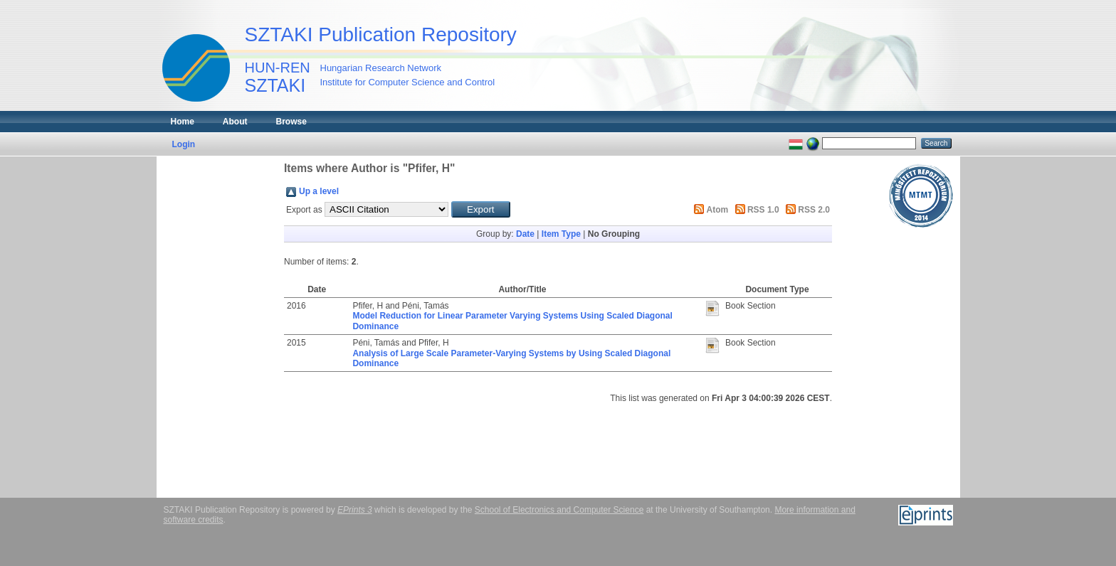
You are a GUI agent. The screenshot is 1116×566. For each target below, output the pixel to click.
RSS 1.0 (763, 210)
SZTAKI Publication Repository (381, 34)
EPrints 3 (354, 510)
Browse (291, 122)
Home (182, 122)
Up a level (319, 191)
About (235, 122)
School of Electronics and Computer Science (559, 510)
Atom (718, 210)
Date (525, 234)
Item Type (561, 234)
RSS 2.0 (814, 210)
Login (184, 144)
